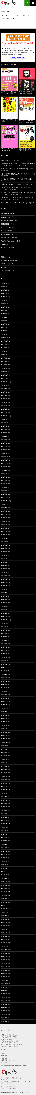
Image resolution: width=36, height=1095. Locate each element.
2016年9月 (4, 671)
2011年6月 (4, 885)
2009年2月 (4, 973)
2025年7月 (4, 314)
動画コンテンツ (5, 257)
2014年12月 (4, 742)
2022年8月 (4, 429)
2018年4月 (4, 606)
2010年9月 (4, 915)
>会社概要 (4, 1055)
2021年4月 (4, 484)
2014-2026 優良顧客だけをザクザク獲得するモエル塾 (15, 1092)
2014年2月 (4, 776)
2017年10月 (4, 626)
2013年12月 (4, 783)
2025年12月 (4, 297)
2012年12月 (4, 824)
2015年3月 (4, 732)
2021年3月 (4, 487)
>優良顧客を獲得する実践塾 (9, 1046)
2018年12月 (4, 579)
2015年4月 (4, 728)
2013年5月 (4, 807)
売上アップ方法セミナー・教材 (10, 241)
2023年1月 (4, 412)
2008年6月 (4, 1000)
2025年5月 (4, 320)
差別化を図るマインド (7, 224)
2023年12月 (4, 375)
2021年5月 (4, 480)
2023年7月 (4, 392)
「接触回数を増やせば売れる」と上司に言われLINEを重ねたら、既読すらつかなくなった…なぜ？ (18, 164)
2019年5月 (4, 562)
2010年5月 (4, 929)
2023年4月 (4, 402)
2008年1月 (4, 1017)
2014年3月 (4, 773)
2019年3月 (4, 569)
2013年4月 (4, 810)
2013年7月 (4, 800)
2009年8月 (4, 953)
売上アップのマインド (7, 227)
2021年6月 (4, 477)
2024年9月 (4, 344)
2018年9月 (4, 589)
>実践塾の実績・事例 (7, 1034)
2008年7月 (4, 997)
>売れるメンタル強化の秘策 (9, 1041)
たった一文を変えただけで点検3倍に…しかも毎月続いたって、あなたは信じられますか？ (18, 193)
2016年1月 (4, 698)
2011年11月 (4, 868)
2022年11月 (4, 419)
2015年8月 (4, 715)
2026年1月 (4, 293)
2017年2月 (4, 654)
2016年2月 (4, 694)
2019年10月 (4, 545)
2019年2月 (4, 572)
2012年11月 (4, 827)
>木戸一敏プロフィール (8, 1060)
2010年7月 (4, 922)
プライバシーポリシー (7, 270)
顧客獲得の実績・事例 (7, 234)
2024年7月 (4, 351)
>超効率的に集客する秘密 (9, 1036)
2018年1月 (4, 616)
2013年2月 (4, 817)
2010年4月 (4, 932)
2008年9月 (4, 990)
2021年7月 (4, 473)
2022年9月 (4, 426)
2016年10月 (4, 667)
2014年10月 (4, 749)
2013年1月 (4, 820)
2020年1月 (4, 535)
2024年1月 (4, 371)
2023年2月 (4, 409)
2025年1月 (4, 334)
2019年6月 (4, 558)
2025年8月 (4, 310)
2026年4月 (4, 283)
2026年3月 (4, 286)
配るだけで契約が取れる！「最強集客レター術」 (25, 150)
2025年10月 (4, 303)
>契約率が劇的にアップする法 (10, 1037)
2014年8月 (4, 756)
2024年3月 (4, 365)
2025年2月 (4, 331)
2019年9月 (4, 548)
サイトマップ (5, 274)
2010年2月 (4, 939)
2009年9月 (4, 949)
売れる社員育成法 (6, 231)
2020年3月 (4, 528)
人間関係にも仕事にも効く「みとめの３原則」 (8, 92)
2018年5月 (4, 603)
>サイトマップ (5, 1062)
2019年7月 (4, 555)
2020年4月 (4, 524)
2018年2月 (4, 613)
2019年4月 (4, 565)
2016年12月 (4, 660)
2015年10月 (4, 708)
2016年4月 (4, 688)
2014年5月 (4, 766)
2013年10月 (4, 790)
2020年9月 (4, 507)
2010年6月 (4, 926)
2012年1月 (4, 861)
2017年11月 (4, 623)
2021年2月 (4, 490)
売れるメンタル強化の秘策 (9, 220)
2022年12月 (4, 416)
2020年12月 (4, 497)
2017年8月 (4, 633)
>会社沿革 (4, 1059)
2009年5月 (4, 963)
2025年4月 (4, 324)
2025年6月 (4, 317)
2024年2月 (4, 368)
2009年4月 (4, 966)
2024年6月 (4, 354)
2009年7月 (4, 956)
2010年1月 (4, 943)
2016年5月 (4, 684)
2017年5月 (4, 643)
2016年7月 (4, 677)
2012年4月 (4, 851)
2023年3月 (4, 405)
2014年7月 (4, 759)
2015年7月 (4, 718)
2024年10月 (4, 341)
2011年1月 (4, 902)
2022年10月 (4, 422)
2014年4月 (4, 769)
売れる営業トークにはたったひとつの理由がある (26, 121)
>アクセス (4, 1057)
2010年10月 (4, 912)
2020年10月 (4, 504)
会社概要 (3, 267)
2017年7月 (4, 637)
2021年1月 (4, 494)
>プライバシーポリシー (8, 1086)
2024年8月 (4, 348)
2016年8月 (4, 674)
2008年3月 (4, 1011)
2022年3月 (4, 446)
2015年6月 (4, 722)
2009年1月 (4, 977)
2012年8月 (4, 837)
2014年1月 (4, 779)
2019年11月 (4, 541)
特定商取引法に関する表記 (9, 260)
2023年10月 (4, 382)
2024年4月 (4, 361)
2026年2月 (4, 290)
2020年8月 (4, 511)
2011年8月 (4, 878)
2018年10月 (4, 586)
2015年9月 (4, 711)
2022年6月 (4, 436)
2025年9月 (4, 307)
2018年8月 (4, 592)
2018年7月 (4, 596)
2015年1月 (4, 739)
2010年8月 (4, 919)
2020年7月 (4, 514)
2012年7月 (4, 841)
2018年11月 (4, 582)
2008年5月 (4, 1004)
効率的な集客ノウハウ (7, 214)
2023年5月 (4, 399)
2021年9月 (4, 467)
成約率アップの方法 (7, 217)
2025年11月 (4, 300)
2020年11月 (4, 501)
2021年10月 (4, 463)
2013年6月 (4, 803)
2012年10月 (4, 830)
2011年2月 (4, 898)
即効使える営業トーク (7, 244)
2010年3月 (4, 936)
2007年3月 (4, 1021)
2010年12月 (4, 905)
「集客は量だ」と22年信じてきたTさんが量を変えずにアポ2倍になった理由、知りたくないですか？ (17, 198)
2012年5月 (4, 847)
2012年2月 (4, 858)
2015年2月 (4, 735)
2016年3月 (4, 691)
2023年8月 (4, 388)
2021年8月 (4, 470)
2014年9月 (4, 752)
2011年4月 (4, 892)
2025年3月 (4, 327)
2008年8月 (4, 994)
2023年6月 (4, 395)
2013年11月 (4, 786)
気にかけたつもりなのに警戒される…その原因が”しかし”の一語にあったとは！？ (17, 188)
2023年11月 (4, 378)
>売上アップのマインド (8, 1043)
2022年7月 (4, 433)
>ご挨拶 (3, 1054)
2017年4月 (4, 647)
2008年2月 (4, 1014)
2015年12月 (4, 701)
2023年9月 (4, 385)
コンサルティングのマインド (9, 248)
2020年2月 (4, 531)
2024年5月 (4, 358)
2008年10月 (4, 987)
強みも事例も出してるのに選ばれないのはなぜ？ (16, 160)
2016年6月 (4, 681)
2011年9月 (4, 875)
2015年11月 (4, 705)
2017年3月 (4, 650)
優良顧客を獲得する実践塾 (9, 237)
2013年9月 (4, 793)
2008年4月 (4, 1007)
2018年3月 (4, 609)
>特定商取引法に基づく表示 (9, 1088)
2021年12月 (4, 456)
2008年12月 (4, 980)
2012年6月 (4, 844)
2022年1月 (4, 453)
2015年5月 (4, 725)
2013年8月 (4, 796)
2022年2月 (4, 450)
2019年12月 (4, 538)
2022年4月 (4, 443)
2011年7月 (4, 881)
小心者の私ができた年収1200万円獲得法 (8, 149)
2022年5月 (4, 439)
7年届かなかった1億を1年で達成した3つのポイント (16, 184)
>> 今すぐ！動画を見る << (18, 58)
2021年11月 (4, 460)
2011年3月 (4, 895)
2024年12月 (4, 337)
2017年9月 (4, 630)
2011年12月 (4, 864)
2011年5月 (4, 888)
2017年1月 (4, 657)
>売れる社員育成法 (7, 1039)
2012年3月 (4, 854)
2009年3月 (4, 970)
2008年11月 (4, 983)
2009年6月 (4, 960)
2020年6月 (4, 518)
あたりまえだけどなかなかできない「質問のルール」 (26, 93)
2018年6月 (4, 599)
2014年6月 (4, 762)
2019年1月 (4, 575)
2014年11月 (4, 745)
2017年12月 (4, 620)
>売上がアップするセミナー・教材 (11, 1044)
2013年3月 (4, 813)
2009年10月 (4, 946)
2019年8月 (4, 552)
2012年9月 (4, 834)
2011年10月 (4, 871)
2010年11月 (4, 909)
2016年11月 (4, 664)
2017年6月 (4, 640)
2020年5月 (4, 521)
